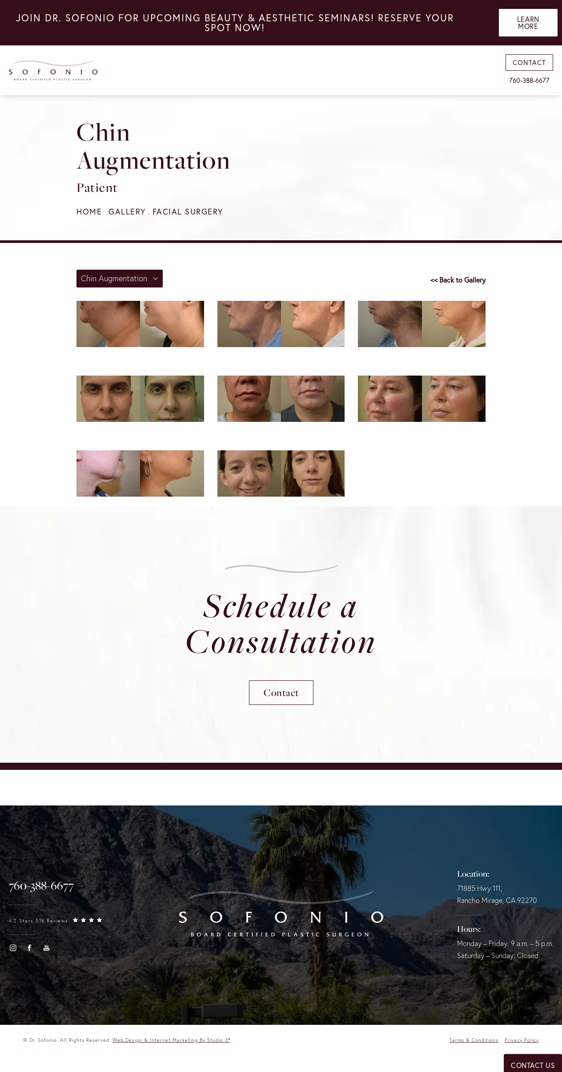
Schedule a (281, 622)
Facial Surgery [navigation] (188, 211)
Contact (281, 692)
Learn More (528, 23)
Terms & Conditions (474, 1040)
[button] (13, 948)
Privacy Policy (522, 1040)
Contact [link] (529, 62)
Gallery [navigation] (127, 211)
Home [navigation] (89, 211)
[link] (41, 885)
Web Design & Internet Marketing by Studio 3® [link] (171, 1040)
